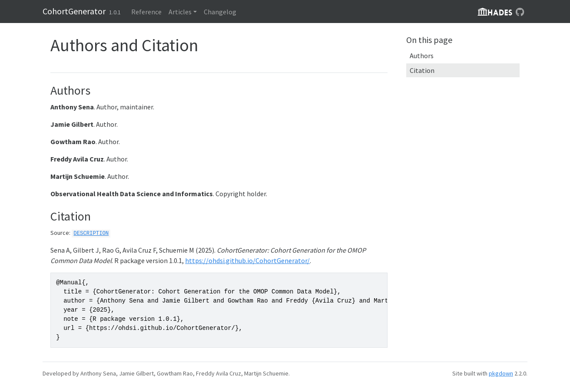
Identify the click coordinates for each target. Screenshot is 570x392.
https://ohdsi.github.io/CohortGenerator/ (247, 260)
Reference (146, 11)
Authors (422, 55)
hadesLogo (494, 12)
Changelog (220, 11)
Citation (422, 70)
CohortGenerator (74, 11)
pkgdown (501, 373)
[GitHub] (519, 12)
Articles (180, 11)
